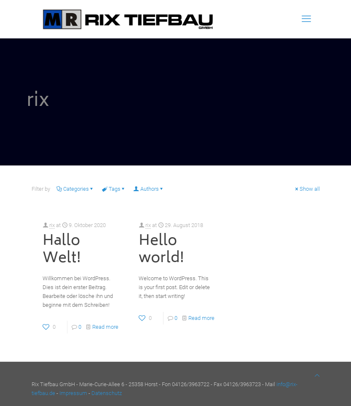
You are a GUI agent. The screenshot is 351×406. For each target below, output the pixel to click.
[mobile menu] (306, 19)
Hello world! (161, 250)
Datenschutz (106, 393)
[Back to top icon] (317, 375)
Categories (75, 189)
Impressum (73, 393)
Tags (114, 189)
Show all (307, 189)
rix (52, 225)
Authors (149, 189)
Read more (105, 327)
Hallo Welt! (62, 250)
